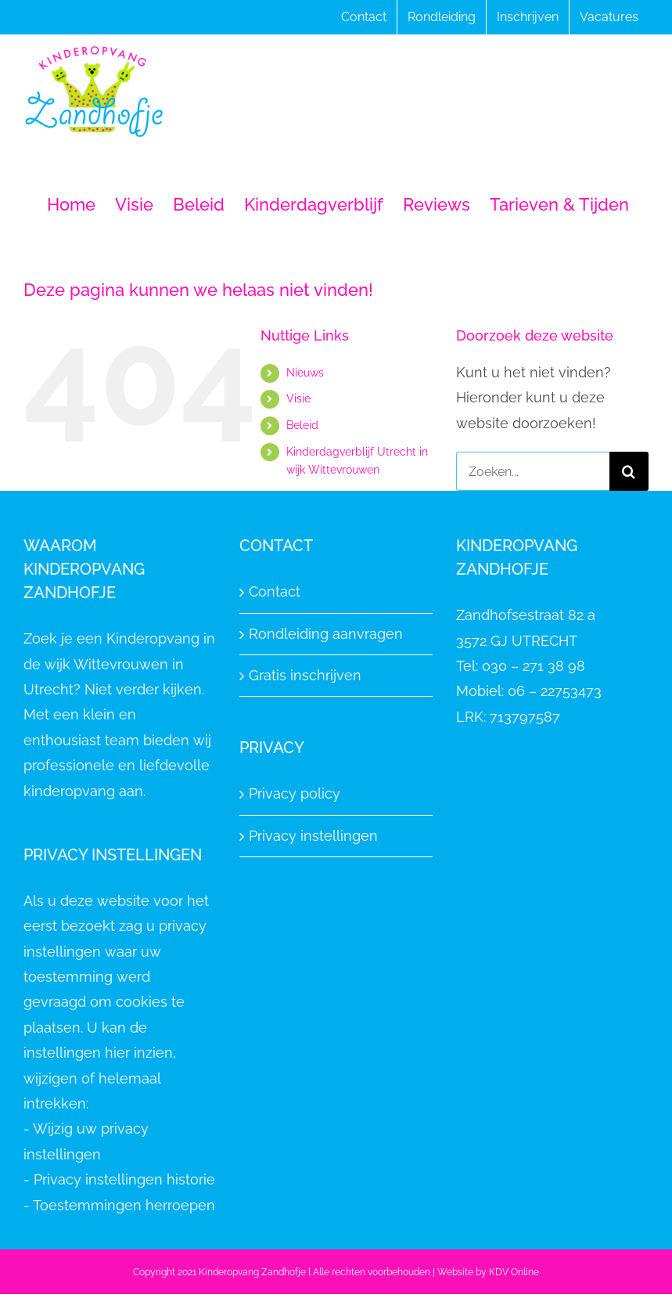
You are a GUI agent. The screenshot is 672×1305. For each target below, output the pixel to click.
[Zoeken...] (532, 471)
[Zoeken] (629, 471)
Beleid (302, 425)
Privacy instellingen (313, 835)
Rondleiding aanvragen (326, 633)
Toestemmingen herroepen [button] (124, 1205)
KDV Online (514, 1272)
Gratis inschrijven (305, 675)
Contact (274, 591)
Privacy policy (294, 793)
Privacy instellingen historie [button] (124, 1179)
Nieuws (305, 372)
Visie (298, 398)
